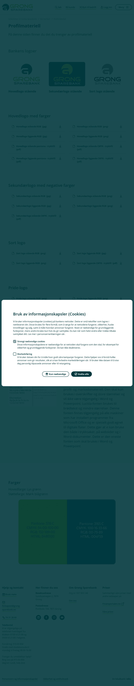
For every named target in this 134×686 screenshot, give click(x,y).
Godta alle (81, 374)
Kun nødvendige (55, 374)
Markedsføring (24, 354)
